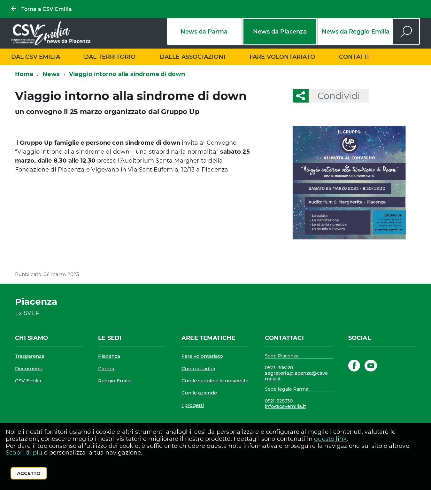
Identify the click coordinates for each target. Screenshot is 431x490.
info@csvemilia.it (285, 406)
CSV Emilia (28, 381)
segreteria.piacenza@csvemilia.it (296, 375)
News (51, 74)
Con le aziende (199, 393)
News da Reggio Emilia (355, 31)
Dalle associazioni (193, 56)
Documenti (28, 368)
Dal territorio (110, 56)
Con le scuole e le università (215, 381)
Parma (106, 368)
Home (24, 74)
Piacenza (109, 356)
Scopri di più (24, 452)
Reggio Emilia (115, 381)
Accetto (29, 473)
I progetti (192, 405)
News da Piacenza (280, 31)
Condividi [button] (334, 95)
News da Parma (204, 31)
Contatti (354, 56)
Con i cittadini (198, 368)
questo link (330, 438)
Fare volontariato (282, 56)
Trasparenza (29, 356)
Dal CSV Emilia (35, 56)
